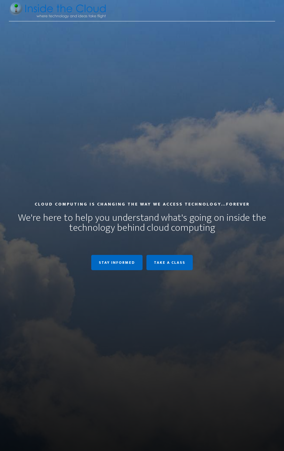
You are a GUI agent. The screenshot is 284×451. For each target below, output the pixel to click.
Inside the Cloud (59, 10)
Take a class (169, 262)
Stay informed (117, 262)
